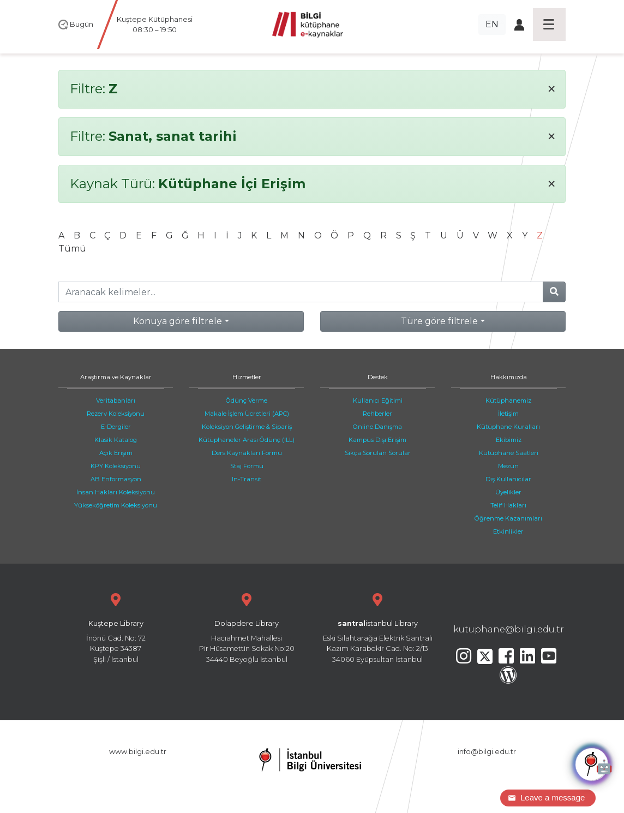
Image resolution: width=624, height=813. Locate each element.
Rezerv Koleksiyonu (116, 413)
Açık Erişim (116, 453)
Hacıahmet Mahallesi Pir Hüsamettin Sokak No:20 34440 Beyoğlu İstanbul (246, 626)
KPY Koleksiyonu (116, 466)
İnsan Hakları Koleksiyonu (115, 492)
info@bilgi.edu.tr (487, 752)
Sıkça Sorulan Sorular (378, 453)
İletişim (508, 413)
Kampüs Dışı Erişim (377, 440)
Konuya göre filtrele (177, 321)
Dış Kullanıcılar (508, 479)
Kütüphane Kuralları (508, 427)
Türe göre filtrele (439, 321)
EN (492, 24)
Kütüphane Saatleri (508, 453)
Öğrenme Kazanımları (508, 518)
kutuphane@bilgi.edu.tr (508, 629)
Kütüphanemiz (508, 400)
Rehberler (377, 413)
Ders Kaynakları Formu (247, 453)
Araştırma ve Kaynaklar (116, 377)
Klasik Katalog (115, 440)
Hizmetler (246, 377)
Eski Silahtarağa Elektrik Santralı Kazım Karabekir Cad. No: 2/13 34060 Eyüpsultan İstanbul (377, 626)
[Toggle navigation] (549, 24)
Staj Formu (246, 466)
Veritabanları (115, 400)
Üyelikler (508, 492)
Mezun (508, 466)
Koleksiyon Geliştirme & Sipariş (247, 427)
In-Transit (246, 479)
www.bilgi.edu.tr (137, 752)
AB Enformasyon (116, 479)
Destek (378, 377)
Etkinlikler (508, 531)
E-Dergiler (116, 427)
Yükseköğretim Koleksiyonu (115, 505)
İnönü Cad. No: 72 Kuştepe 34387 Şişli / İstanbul (115, 626)
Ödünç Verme (246, 400)
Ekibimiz (508, 440)
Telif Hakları (508, 505)
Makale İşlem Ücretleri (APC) (247, 413)
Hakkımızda (508, 377)
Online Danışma (377, 427)
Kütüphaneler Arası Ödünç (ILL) (247, 440)
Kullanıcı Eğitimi (378, 400)
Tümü (72, 248)
